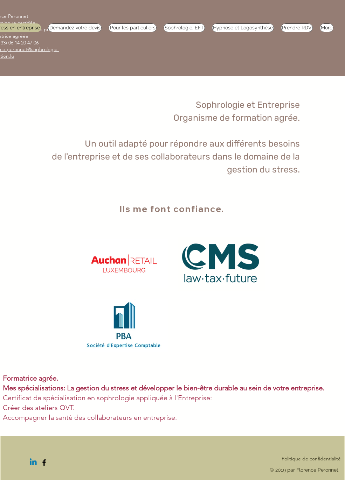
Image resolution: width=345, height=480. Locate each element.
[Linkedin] (33, 462)
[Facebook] (44, 462)
